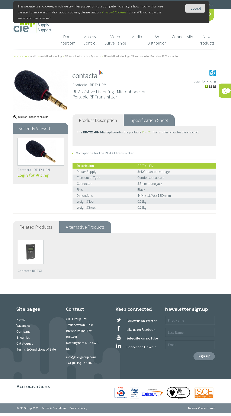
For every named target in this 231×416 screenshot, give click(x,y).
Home (20, 319)
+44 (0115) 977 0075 (80, 363)
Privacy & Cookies (114, 12)
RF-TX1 (147, 132)
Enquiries (23, 337)
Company (23, 331)
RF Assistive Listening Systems (83, 56)
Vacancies (23, 325)
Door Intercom (67, 40)
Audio (137, 36)
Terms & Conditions (54, 408)
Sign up (204, 356)
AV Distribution (157, 40)
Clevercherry (206, 408)
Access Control (90, 40)
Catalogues (24, 343)
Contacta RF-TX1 (30, 271)
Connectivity (182, 36)
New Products (206, 40)
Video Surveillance (115, 40)
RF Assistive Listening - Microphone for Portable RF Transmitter (141, 56)
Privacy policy (78, 408)
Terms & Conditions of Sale (36, 349)
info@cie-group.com (81, 357)
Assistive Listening (51, 56)
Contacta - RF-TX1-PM (33, 170)
